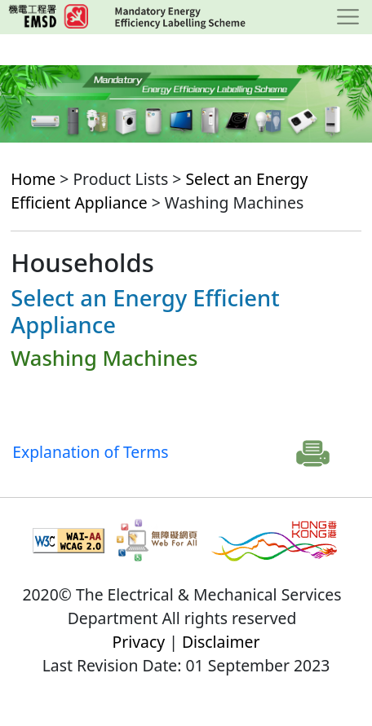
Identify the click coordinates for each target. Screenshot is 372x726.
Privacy (139, 642)
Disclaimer (221, 642)
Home (33, 179)
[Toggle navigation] (348, 17)
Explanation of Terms (90, 452)
